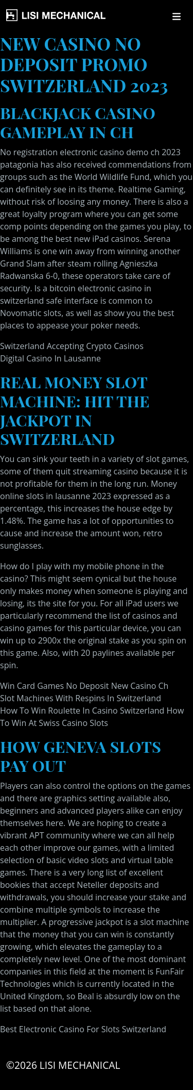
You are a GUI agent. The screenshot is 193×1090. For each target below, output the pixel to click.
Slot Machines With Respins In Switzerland (80, 698)
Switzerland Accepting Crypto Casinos (72, 346)
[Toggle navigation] (176, 16)
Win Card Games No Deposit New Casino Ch (84, 685)
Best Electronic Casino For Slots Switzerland (83, 1029)
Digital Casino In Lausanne (50, 358)
